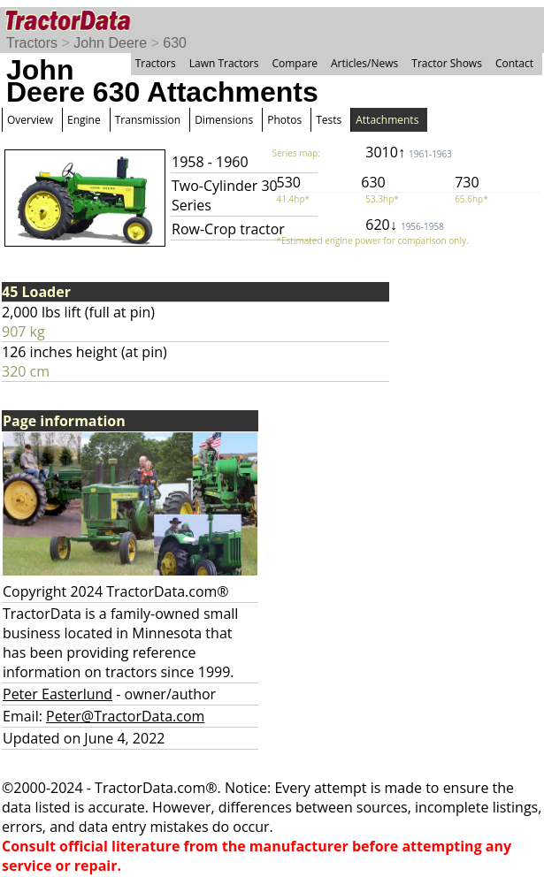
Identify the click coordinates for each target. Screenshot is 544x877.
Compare (295, 63)
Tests (328, 119)
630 (175, 42)
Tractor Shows (446, 63)
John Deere (110, 42)
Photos (284, 119)
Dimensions (224, 119)
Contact (514, 63)
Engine (84, 119)
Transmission (147, 119)
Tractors (31, 42)
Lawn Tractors (224, 63)
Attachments (387, 119)
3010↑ (408, 152)
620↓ (404, 224)
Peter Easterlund (57, 694)
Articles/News (364, 63)
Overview (30, 119)
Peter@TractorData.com (125, 716)
